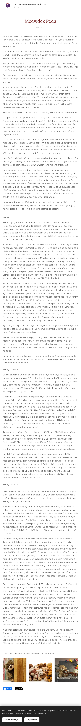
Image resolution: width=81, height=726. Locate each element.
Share (7, 689)
